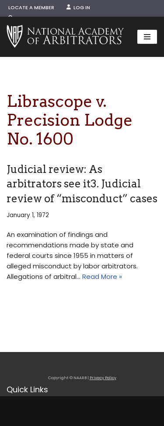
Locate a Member (31, 7)
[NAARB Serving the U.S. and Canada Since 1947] (65, 37)
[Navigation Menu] (147, 36)
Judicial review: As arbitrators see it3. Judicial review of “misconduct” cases (82, 184)
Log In (78, 7)
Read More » (102, 276)
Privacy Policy (103, 377)
